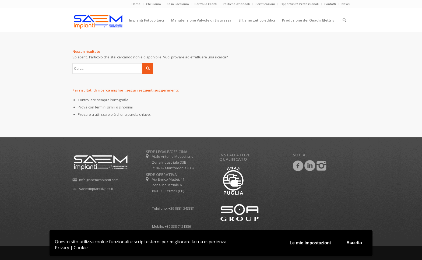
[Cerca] (344, 20)
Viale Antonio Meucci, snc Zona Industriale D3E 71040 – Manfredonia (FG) (173, 162)
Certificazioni (265, 4)
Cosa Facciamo (178, 4)
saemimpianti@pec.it (96, 188)
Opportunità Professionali (299, 4)
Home (136, 4)
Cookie (81, 248)
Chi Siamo (153, 4)
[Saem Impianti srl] (119, 22)
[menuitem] (136, 4)
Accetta (354, 242)
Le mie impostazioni (310, 243)
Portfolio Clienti (206, 4)
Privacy (62, 248)
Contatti (330, 4)
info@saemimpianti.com (98, 179)
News (346, 4)
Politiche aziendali (236, 4)
